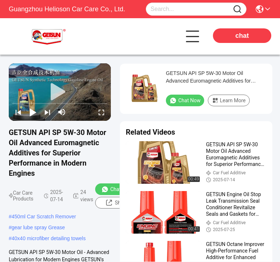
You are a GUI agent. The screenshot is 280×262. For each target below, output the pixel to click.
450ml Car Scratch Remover (44, 216)
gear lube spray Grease (38, 227)
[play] (60, 92)
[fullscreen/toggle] (101, 112)
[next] (47, 112)
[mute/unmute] (62, 112)
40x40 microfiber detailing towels (49, 238)
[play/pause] (33, 112)
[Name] (237, 9)
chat (242, 35)
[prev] (18, 112)
